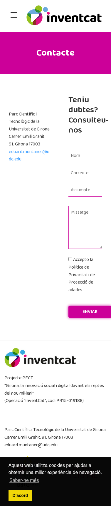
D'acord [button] (20, 495)
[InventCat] (64, 16)
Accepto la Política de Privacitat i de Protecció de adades (81, 274)
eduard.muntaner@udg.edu (31, 445)
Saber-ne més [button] (24, 480)
